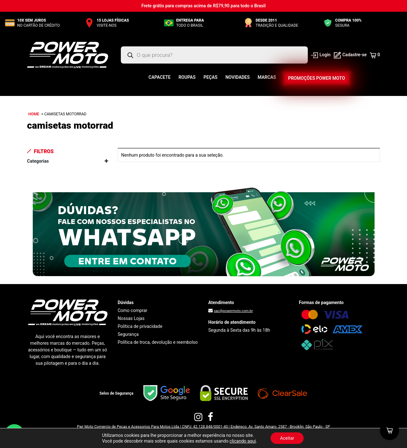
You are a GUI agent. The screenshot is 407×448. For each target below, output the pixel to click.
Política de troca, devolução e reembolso (158, 342)
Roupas (187, 77)
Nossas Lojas (131, 318)
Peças (210, 77)
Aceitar (287, 438)
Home (33, 114)
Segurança (128, 334)
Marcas (267, 77)
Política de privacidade (140, 326)
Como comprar (132, 310)
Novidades (237, 77)
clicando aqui (243, 441)
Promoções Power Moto (316, 78)
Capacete (159, 77)
